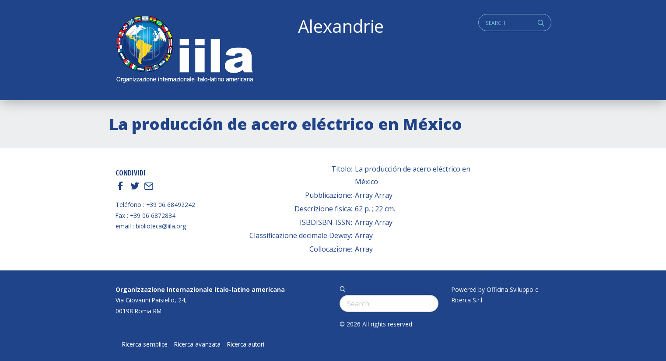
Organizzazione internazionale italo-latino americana (200, 289)
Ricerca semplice (145, 344)
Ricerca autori (245, 344)
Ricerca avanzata (197, 344)
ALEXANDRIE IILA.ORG (184, 50)
